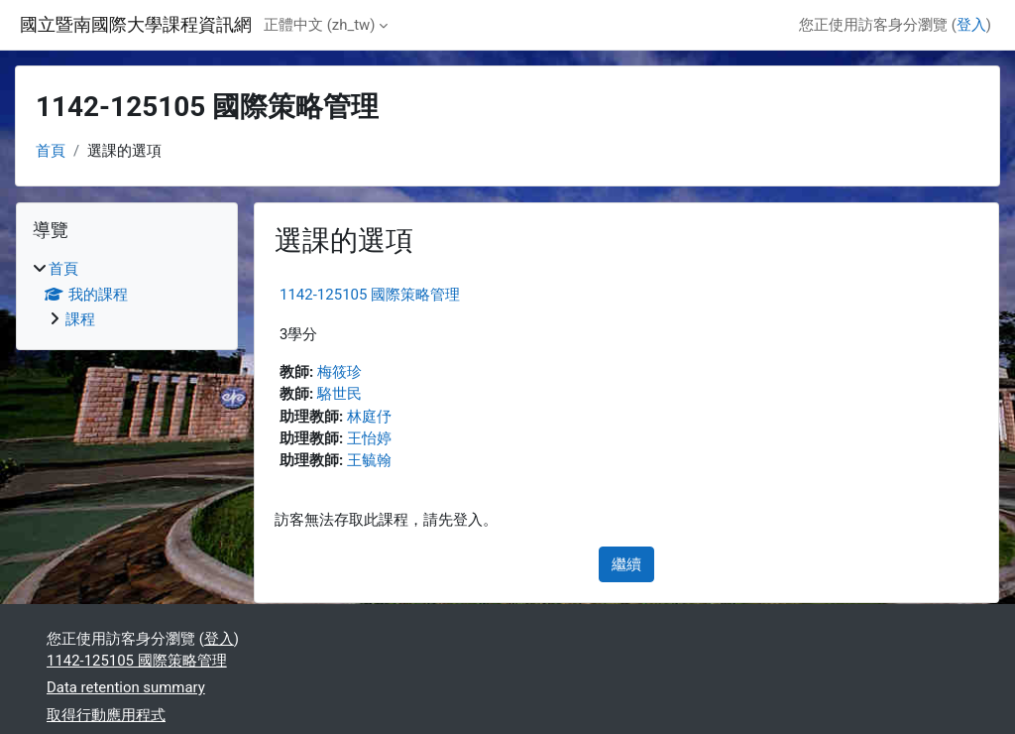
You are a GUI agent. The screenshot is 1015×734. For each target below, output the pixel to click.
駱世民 (339, 394)
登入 (971, 25)
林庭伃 (369, 417)
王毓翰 (369, 460)
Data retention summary (126, 687)
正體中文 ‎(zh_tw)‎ (319, 25)
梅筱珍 (339, 372)
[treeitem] (127, 294)
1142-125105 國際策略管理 (370, 295)
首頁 (50, 151)
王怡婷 (369, 438)
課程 (80, 319)
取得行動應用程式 (106, 715)
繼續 (626, 564)
